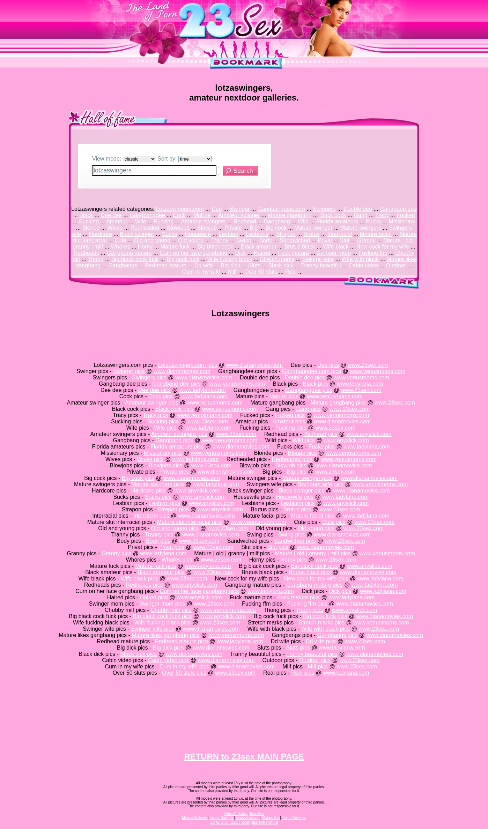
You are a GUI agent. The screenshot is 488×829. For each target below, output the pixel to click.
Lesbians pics (298, 503)
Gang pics (308, 409)
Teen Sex (257, 814)
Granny (366, 240)
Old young (191, 240)
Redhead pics (320, 434)
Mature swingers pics (157, 484)
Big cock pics (138, 478)
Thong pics (309, 610)
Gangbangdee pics (308, 390)
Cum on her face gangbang (193, 253)
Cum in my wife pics (184, 666)
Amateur (116, 221)
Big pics (296, 472)
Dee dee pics (154, 390)
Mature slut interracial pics (189, 522)
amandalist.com (248, 818)
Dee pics (328, 365)
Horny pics (293, 560)
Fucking (163, 221)
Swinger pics (129, 371)
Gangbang (277, 221)
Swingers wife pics (320, 484)
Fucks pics (322, 447)
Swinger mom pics (162, 604)
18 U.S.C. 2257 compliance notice (244, 822)
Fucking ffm (372, 253)
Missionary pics (163, 453)
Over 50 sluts (260, 272)
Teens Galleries (294, 818)
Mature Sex (271, 818)
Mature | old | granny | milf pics (312, 553)
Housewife (198, 234)
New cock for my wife (382, 247)
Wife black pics (139, 579)
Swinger (240, 209)
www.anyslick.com (369, 434)
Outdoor (396, 265)
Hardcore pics (148, 491)
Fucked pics (290, 415)
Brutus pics (297, 509)
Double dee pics (305, 377)
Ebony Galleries (221, 818)
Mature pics (283, 396)
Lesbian (228, 234)
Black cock (332, 215)
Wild (303, 221)
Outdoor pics (315, 660)
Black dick (280, 265)
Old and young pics (175, 528)
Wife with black (360, 259)
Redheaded (145, 228)
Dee (217, 209)
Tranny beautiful (321, 265)
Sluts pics (298, 648)
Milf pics (318, 666)
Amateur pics (289, 421)
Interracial (339, 234)
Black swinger (137, 234)
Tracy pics (155, 415)
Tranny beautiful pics (312, 654)
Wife (140, 221)
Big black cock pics (314, 566)
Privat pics (171, 547)
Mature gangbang (289, 215)
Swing (244, 240)
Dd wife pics (321, 641)
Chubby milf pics (170, 610)
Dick (240, 253)
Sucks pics (158, 497)
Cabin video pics (168, 660)
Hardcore (100, 234)
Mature (202, 215)
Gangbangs (122, 265)
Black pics (315, 384)
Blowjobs (178, 228)
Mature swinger (313, 228)
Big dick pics (168, 648)
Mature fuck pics (155, 566)
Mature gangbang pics (338, 403)
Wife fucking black (229, 259)
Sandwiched (295, 240)
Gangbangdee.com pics (311, 371)
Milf (232, 272)
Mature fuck (175, 247)
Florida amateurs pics (177, 447)
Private (233, 228)
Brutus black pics (310, 572)
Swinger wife (318, 259)
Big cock (275, 228)
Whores (120, 247)
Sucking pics (163, 421)
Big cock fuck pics (325, 616)
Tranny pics (159, 535)
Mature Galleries (194, 818)
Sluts (254, 265)
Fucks (373, 221)
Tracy (382, 215)
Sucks (169, 234)
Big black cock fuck (135, 259)
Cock (179, 215)
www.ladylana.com (360, 384)
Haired (262, 253)
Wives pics (150, 459)
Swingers (324, 209)
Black (86, 215)
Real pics (302, 673)
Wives (115, 228)
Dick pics (340, 591)
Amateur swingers (203, 221)
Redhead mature (165, 265)
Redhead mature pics (181, 641)
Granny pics (116, 553)
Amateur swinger (239, 215)
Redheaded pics (292, 459)
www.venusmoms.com (377, 371)
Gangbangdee (147, 215)
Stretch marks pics (322, 623)
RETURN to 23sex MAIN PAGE (244, 756)
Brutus (311, 234)
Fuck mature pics (298, 597)
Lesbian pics (164, 503)
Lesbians (257, 234)
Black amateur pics (161, 572)
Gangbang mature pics (314, 585)
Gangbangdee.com (281, 209)
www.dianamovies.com (254, 365)
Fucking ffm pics (307, 604)
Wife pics (165, 428)
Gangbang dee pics (176, 384)
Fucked (406, 215)
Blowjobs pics (166, 465)
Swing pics (291, 535)
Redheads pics (144, 585)
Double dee (357, 209)
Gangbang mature (129, 253)
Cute (120, 240)
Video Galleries (236, 814)
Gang (360, 215)
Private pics (174, 472)
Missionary (402, 221)
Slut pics (277, 547)
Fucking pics (290, 428)
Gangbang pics (174, 440)
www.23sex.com (368, 365)
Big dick (230, 265)
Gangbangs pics (337, 635)
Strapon (286, 234)
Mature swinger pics (307, 478)
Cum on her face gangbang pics (199, 591)
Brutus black (299, 247)
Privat (325, 240)
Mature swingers (360, 228)
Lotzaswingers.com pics (187, 365)
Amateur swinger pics (151, 403)
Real (291, 272)
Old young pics (315, 528)
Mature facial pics (313, 516)
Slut (345, 240)
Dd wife (203, 265)
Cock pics (160, 396)
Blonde (91, 228)
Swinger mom (334, 253)
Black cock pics (174, 409)
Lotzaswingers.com (180, 209)
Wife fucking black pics (162, 623)
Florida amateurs (337, 221)
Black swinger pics (302, 491)
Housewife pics (295, 497)
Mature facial (376, 234)
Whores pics (177, 560)
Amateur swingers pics (179, 434)
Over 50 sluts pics (184, 673)
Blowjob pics (290, 465)
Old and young (152, 240)
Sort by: (184, 159)
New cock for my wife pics (316, 579)
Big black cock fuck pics (162, 616)
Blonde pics (302, 453)
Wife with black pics (325, 629)
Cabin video (363, 265)
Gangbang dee (398, 209)
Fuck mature (293, 253)
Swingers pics (149, 377)
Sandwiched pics (295, 541)
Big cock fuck (183, 259)
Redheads (86, 253)
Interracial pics (151, 516)
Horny (145, 247)
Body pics (158, 541)
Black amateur (258, 247)
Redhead (245, 221)
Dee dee (111, 215)
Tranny (219, 240)
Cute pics (334, 522)
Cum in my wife (201, 272)
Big (254, 228)
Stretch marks (277, 259)
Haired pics (154, 597)
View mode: (124, 159)
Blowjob (207, 228)
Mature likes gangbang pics (166, 635)
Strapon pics (173, 509)
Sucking (89, 221)
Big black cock (215, 247)
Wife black (336, 247)
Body (265, 240)
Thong (95, 259)
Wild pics (304, 440)
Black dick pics (138, 654)
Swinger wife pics (152, 629)
